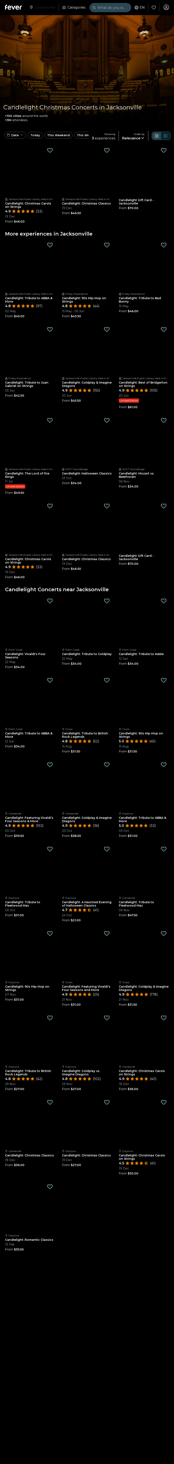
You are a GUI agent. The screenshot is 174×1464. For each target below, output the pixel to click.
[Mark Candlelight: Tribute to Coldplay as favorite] (107, 601)
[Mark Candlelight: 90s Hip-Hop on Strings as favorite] (107, 245)
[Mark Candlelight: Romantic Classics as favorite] (50, 1186)
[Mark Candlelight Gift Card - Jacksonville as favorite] (163, 150)
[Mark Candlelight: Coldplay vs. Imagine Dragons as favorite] (107, 1018)
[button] (15, 135)
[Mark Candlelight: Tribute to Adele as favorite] (163, 601)
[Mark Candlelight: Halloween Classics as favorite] (107, 420)
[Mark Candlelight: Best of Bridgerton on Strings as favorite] (163, 329)
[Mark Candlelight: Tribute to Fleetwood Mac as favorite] (50, 849)
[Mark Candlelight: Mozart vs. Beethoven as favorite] (163, 420)
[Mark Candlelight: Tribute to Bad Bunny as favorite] (163, 245)
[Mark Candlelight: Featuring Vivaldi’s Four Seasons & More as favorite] (50, 764)
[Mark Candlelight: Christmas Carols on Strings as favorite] (50, 150)
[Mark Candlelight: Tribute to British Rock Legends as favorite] (107, 680)
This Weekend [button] (58, 135)
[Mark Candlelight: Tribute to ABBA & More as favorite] (50, 245)
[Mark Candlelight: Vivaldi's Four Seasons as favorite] (50, 601)
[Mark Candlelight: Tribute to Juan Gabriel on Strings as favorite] (50, 329)
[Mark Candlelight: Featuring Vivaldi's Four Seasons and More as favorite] (107, 933)
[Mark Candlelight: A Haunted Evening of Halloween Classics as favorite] (107, 849)
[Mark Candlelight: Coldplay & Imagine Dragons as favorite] (107, 329)
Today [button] (35, 135)
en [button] (139, 7)
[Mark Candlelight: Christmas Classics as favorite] (107, 150)
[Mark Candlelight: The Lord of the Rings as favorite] (50, 420)
